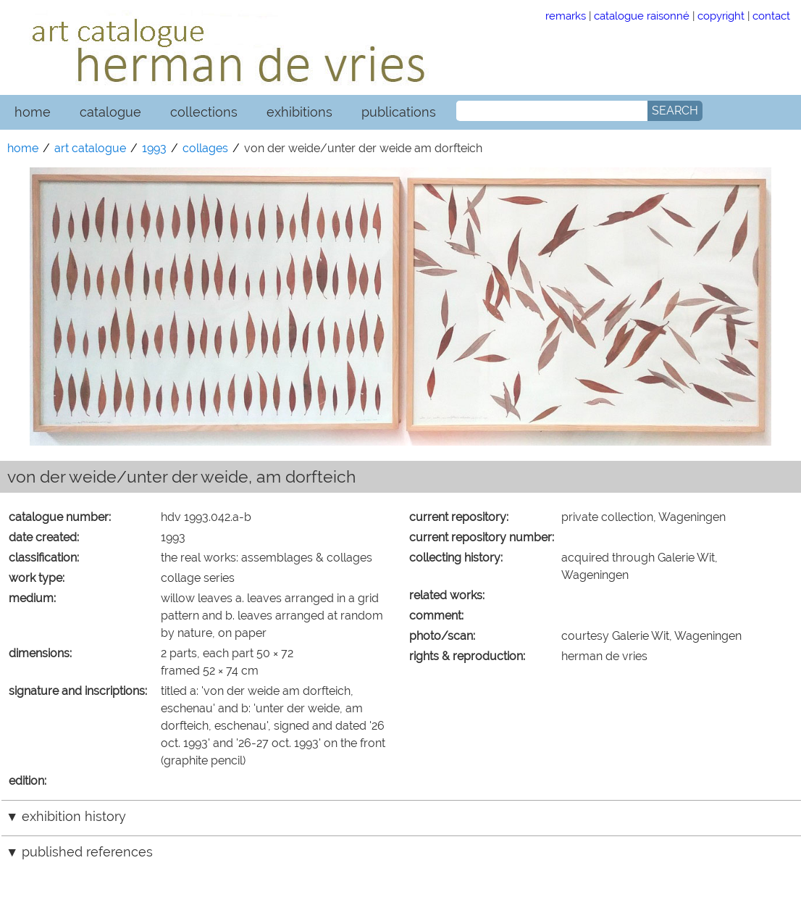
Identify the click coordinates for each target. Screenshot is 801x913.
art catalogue (90, 148)
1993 (154, 148)
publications (398, 112)
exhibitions (299, 112)
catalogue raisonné (641, 15)
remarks (565, 15)
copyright (721, 15)
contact (771, 15)
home (32, 112)
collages (205, 148)
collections (204, 112)
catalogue (110, 112)
